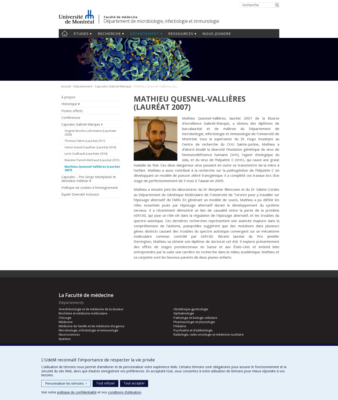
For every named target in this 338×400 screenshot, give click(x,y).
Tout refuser (105, 383)
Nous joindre (216, 33)
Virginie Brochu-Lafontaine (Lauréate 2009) (90, 133)
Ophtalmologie (183, 313)
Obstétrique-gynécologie (190, 309)
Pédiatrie (179, 326)
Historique (69, 104)
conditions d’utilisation (124, 392)
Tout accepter (134, 383)
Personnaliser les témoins (66, 383)
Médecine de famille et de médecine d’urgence (91, 326)
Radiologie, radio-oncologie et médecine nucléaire (208, 334)
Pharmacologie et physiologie (194, 322)
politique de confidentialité (77, 392)
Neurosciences (69, 334)
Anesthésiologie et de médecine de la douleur (91, 309)
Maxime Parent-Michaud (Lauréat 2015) (92, 160)
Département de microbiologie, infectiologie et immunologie (161, 21)
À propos (68, 97)
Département (144, 33)
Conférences (70, 117)
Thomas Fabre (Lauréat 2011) (85, 141)
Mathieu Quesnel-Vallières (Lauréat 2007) (92, 168)
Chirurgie (65, 318)
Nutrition (65, 339)
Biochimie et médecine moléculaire (83, 313)
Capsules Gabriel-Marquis (113, 86)
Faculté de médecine (120, 17)
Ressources (180, 33)
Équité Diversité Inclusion (80, 194)
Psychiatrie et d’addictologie (193, 330)
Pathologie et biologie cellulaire (195, 318)
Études (81, 33)
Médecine (66, 322)
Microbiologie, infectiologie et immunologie (88, 330)
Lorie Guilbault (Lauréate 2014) (86, 153)
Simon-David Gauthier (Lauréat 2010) (90, 147)
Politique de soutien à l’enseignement (89, 187)
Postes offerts (72, 111)
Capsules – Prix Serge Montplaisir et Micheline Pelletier (88, 179)
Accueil (65, 33)
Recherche (109, 33)
